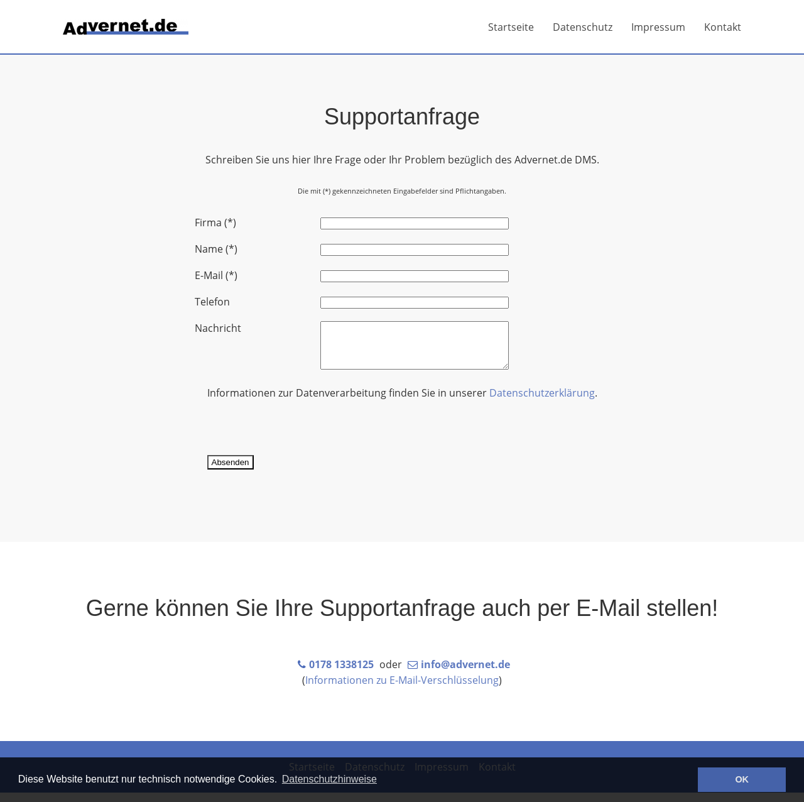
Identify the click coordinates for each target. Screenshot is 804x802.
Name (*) (216, 249)
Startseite (511, 27)
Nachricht (218, 328)
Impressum (658, 27)
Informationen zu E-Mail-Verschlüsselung (402, 689)
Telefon (212, 302)
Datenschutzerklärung (542, 402)
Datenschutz (582, 27)
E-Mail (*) (216, 275)
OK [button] (742, 779)
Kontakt (722, 27)
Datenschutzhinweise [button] (329, 779)
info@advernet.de (465, 674)
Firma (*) (215, 222)
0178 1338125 (341, 674)
